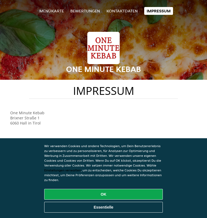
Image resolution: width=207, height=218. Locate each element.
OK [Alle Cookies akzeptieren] (103, 194)
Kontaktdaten (122, 11)
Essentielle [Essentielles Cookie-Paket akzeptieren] (103, 207)
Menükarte (51, 11)
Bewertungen (85, 11)
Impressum (159, 11)
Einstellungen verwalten (62, 170)
